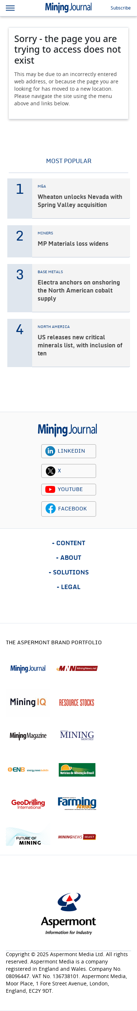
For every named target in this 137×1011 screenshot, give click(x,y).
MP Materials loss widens (73, 244)
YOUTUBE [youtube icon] (70, 489)
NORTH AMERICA (54, 327)
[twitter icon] (50, 471)
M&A (42, 186)
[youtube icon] (50, 489)
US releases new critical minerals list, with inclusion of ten (80, 346)
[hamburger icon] (10, 8)
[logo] (67, 431)
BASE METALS (50, 272)
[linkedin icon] (50, 451)
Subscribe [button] (121, 8)
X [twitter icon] (59, 471)
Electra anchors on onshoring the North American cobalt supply (79, 291)
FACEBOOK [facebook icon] (72, 509)
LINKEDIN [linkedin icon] (71, 451)
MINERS (45, 233)
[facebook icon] (50, 509)
